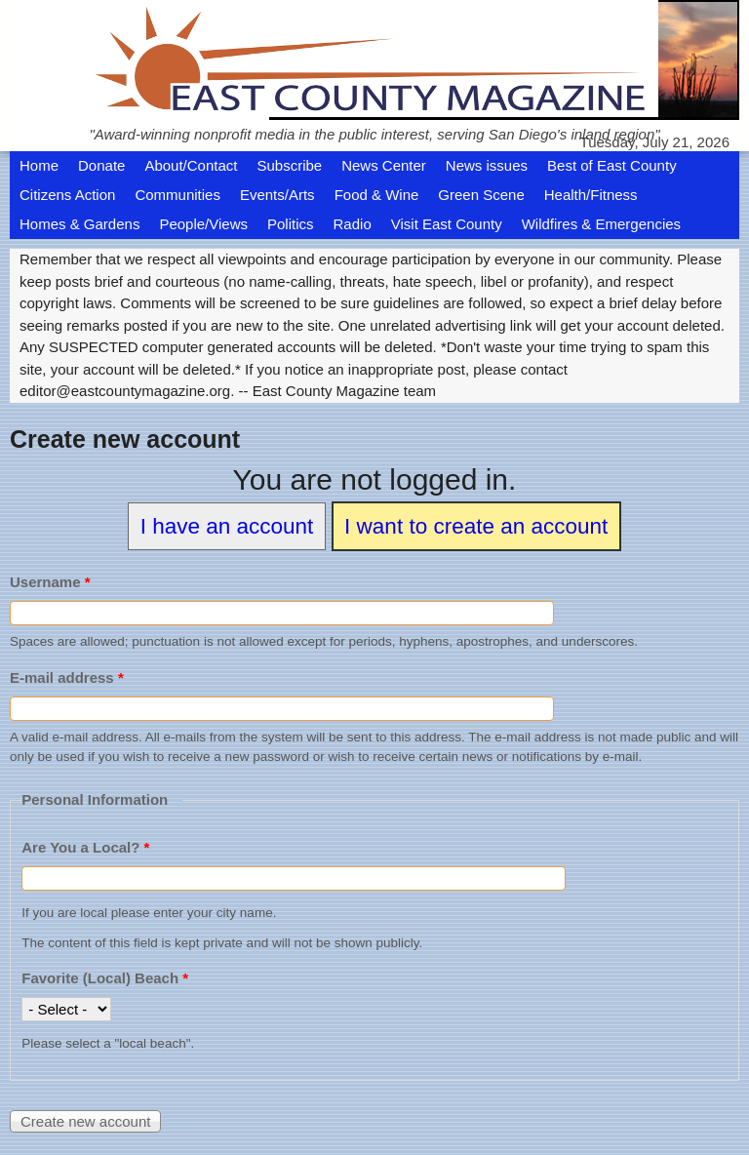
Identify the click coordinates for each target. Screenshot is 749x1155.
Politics (290, 224)
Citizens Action (67, 194)
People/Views (203, 224)
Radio (353, 224)
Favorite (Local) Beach (104, 978)
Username (50, 582)
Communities (177, 194)
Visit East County (446, 224)
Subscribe (289, 165)
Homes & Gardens (79, 224)
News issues (487, 165)
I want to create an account (476, 526)
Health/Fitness (591, 194)
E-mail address (67, 677)
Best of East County (612, 165)
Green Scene (481, 194)
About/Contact (190, 165)
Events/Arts (277, 194)
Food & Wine (377, 194)
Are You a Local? (85, 847)
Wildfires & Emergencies (601, 224)
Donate (101, 165)
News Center (383, 165)
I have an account (227, 526)
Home (39, 165)
